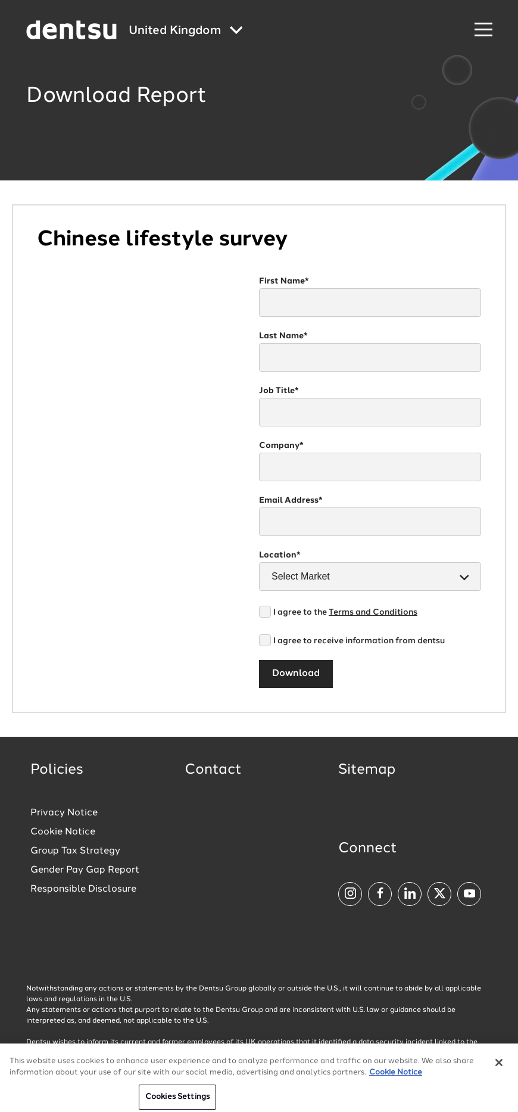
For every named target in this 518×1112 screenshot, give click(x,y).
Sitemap (366, 770)
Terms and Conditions (373, 612)
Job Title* (279, 391)
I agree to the (345, 612)
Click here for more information (410, 1053)
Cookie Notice (62, 832)
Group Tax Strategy (75, 851)
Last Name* (283, 336)
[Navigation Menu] (483, 30)
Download (296, 673)
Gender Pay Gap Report (84, 870)
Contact (213, 770)
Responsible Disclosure (83, 889)
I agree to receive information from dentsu (359, 641)
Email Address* (291, 500)
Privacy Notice (64, 813)
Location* (280, 555)
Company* (281, 445)
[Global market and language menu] (186, 31)
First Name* (284, 281)
